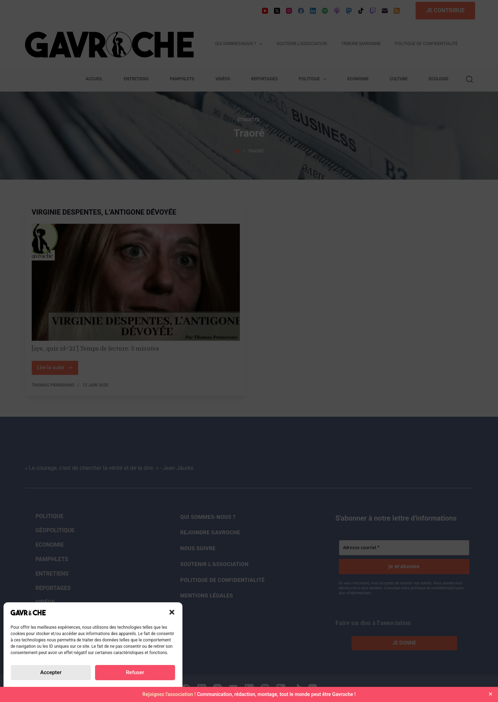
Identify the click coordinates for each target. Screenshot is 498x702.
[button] (171, 612)
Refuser (135, 672)
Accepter (50, 672)
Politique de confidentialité (48, 689)
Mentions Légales (146, 689)
